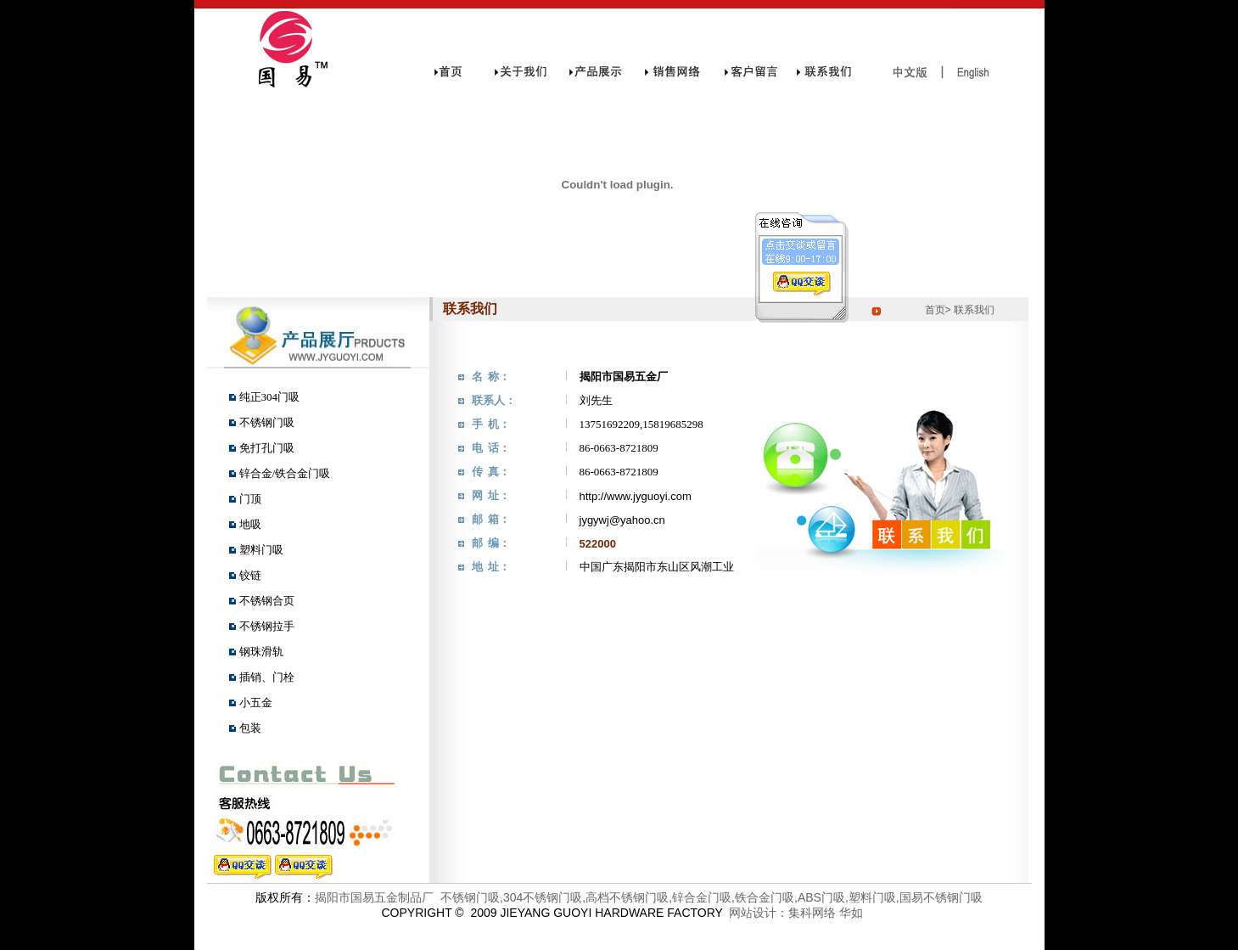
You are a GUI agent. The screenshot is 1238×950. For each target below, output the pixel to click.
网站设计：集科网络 (780, 912)
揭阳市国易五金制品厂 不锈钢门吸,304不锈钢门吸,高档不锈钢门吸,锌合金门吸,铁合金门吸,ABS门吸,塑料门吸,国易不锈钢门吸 (648, 897)
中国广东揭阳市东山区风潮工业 (657, 566)
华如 (851, 912)
